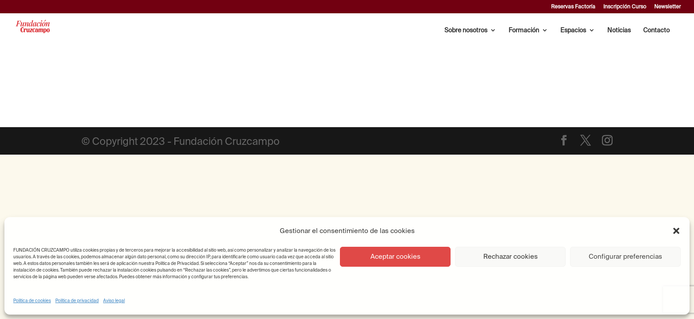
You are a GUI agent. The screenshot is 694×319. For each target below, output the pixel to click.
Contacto (656, 30)
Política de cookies (32, 300)
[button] (676, 230)
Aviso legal (114, 300)
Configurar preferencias (625, 256)
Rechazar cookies (510, 256)
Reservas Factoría (573, 6)
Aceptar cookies (395, 256)
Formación (524, 30)
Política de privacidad (77, 300)
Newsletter (667, 6)
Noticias (619, 30)
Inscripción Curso (624, 6)
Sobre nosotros (465, 30)
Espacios (573, 30)
